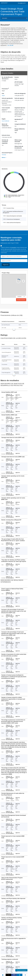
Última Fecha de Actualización (19, 147)
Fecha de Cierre (6, 135)
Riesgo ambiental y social (20, 129)
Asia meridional (5, 121)
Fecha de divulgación (20, 93)
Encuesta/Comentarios (21, 970)
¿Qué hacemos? (4, 2)
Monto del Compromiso (5, 124)
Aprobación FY (19, 119)
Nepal (3, 95)
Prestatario (5, 88)
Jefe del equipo (19, 82)
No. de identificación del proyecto (7, 77)
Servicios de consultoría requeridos (5, 141)
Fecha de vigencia (19, 98)
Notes (3, 157)
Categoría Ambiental (20, 124)
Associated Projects (7, 152)
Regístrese (5, 264)
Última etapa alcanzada (18, 140)
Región (3, 119)
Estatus (17, 77)
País (3, 93)
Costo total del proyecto (6, 108)
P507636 (4, 154)
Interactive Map (21, 299)
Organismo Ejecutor (20, 107)
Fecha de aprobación (7, 98)
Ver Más (10, 45)
